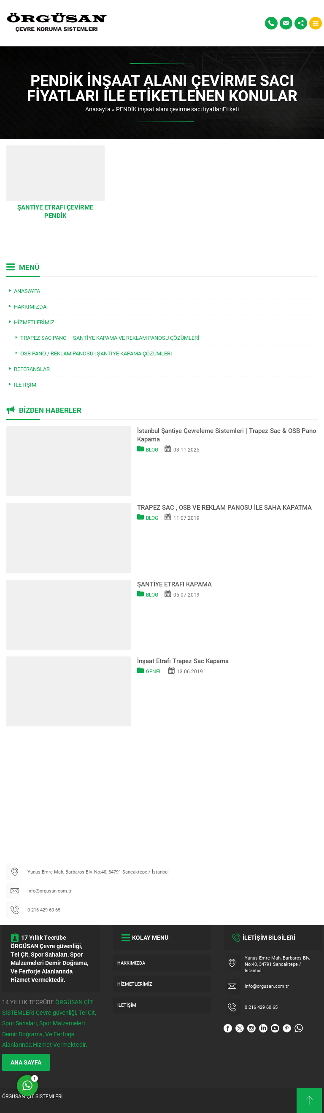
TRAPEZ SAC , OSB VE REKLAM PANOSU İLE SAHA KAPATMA (224, 507)
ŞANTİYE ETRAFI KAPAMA (174, 584)
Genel (154, 671)
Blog (152, 449)
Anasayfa (98, 109)
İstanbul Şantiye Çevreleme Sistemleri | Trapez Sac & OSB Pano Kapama (226, 434)
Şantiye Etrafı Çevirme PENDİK (55, 211)
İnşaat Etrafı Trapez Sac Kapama (183, 660)
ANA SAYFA (26, 1062)
